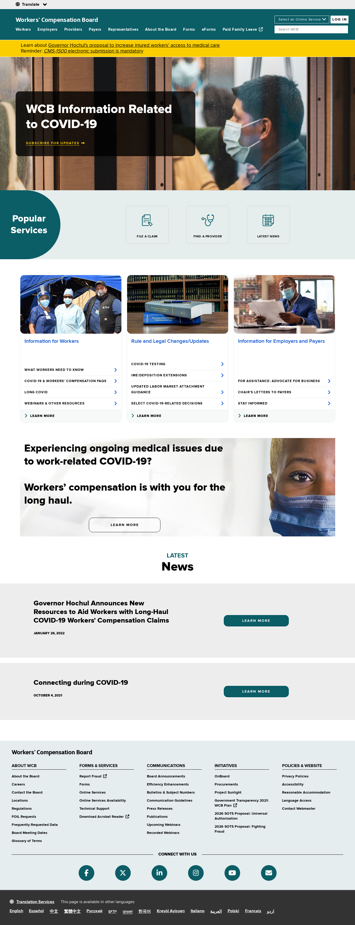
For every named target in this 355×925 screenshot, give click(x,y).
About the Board (160, 29)
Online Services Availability (102, 800)
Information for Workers (51, 341)
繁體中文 (72, 912)
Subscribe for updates (52, 143)
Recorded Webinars (163, 833)
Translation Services (35, 902)
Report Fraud (93, 776)
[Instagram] (196, 873)
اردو (270, 912)
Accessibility (292, 784)
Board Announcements (166, 776)
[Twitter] (123, 873)
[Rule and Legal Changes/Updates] (177, 304)
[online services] (302, 19)
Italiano (197, 911)
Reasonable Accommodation (306, 792)
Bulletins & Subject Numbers (171, 792)
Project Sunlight (228, 792)
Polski (233, 911)
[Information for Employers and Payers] (284, 304)
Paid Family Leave (243, 29)
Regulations (22, 808)
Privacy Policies (295, 776)
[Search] (311, 29)
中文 (54, 912)
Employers (47, 29)
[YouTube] (232, 873)
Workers (23, 29)
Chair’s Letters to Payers (284, 392)
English (16, 911)
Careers (18, 784)
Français (253, 911)
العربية (216, 912)
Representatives (123, 29)
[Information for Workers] (70, 304)
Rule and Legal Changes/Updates (170, 341)
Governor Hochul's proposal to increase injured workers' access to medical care (134, 45)
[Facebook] (86, 873)
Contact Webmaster (298, 808)
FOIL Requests (24, 817)
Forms (189, 29)
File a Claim (147, 224)
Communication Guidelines (169, 800)
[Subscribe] (269, 873)
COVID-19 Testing (177, 364)
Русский (94, 911)
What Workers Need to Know (70, 370)
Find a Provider (208, 224)
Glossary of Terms (27, 841)
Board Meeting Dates (29, 833)
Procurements (226, 784)
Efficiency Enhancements (168, 784)
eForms (209, 29)
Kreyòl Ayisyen (171, 911)
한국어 (144, 912)
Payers (95, 29)
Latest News (268, 224)
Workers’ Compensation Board (57, 19)
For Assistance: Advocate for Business (284, 381)
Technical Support (94, 808)
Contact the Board (27, 792)
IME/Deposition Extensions (177, 375)
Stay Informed (284, 403)
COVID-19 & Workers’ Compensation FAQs (70, 381)
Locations (20, 800)
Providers (73, 29)
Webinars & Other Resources (70, 403)
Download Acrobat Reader (104, 817)
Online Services (92, 792)
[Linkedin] (159, 873)
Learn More (39, 416)
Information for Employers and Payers (281, 341)
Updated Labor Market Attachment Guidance (177, 390)
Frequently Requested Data (35, 825)
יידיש (112, 912)
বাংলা (128, 912)
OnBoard (222, 776)
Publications (157, 817)
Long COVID (70, 392)
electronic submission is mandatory (93, 51)
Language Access (297, 800)
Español (36, 911)
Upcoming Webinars (163, 825)
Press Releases (160, 808)
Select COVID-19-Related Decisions (177, 403)
